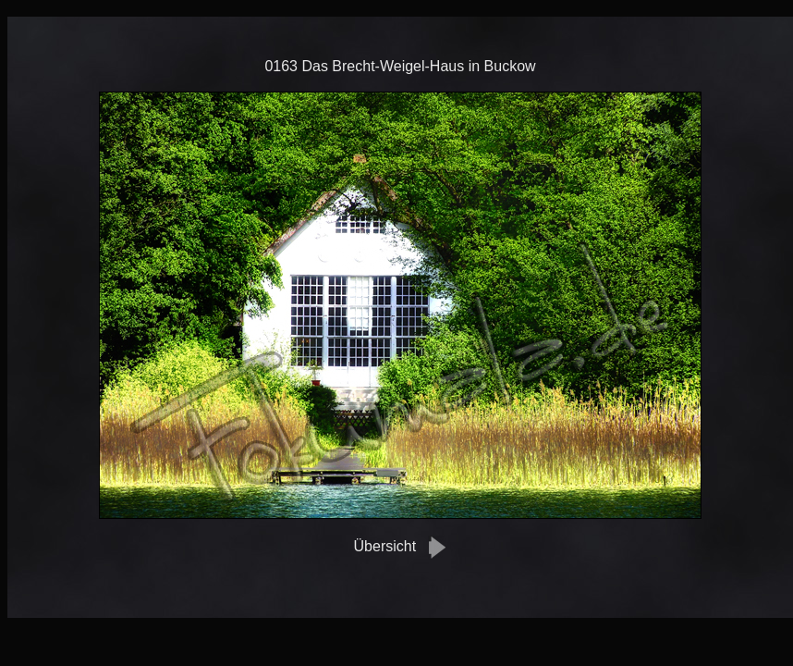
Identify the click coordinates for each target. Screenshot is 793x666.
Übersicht (385, 546)
